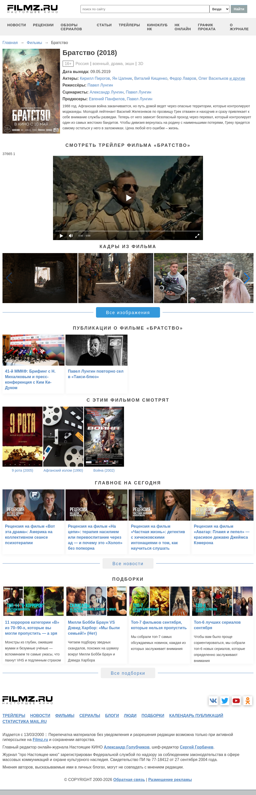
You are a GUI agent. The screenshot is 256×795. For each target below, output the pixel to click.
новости (16, 25)
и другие (237, 78)
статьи (104, 25)
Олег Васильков (213, 78)
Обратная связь (129, 779)
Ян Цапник (122, 78)
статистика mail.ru (24, 721)
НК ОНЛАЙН (183, 27)
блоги (112, 715)
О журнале (239, 27)
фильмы (64, 715)
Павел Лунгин (100, 85)
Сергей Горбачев (196, 747)
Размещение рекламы (170, 779)
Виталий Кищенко (150, 78)
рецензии (43, 25)
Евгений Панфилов (106, 99)
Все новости (128, 563)
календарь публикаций (196, 715)
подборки (153, 715)
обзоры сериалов (71, 27)
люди (130, 715)
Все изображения (128, 312)
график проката (207, 27)
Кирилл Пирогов (95, 78)
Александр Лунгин (107, 92)
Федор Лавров (183, 78)
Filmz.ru (40, 739)
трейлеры (129, 25)
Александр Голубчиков (127, 747)
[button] (247, 278)
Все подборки (128, 673)
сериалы (89, 715)
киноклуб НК (157, 27)
